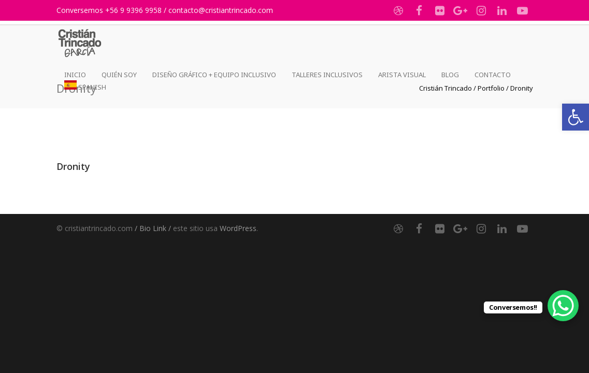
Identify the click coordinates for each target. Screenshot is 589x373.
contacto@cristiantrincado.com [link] (220, 10)
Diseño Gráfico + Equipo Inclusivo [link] (214, 74)
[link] (575, 117)
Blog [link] (450, 74)
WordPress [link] (238, 228)
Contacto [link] (493, 74)
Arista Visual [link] (402, 74)
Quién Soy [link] (119, 74)
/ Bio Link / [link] (153, 228)
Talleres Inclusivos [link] (327, 74)
